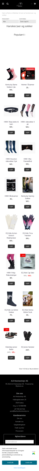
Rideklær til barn (18, 13)
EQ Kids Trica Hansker (28, 234)
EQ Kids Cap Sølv (27, 273)
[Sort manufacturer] (10, 21)
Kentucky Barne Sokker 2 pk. (11, 86)
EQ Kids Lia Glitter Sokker (11, 311)
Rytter (9, 13)
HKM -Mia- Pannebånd (28, 160)
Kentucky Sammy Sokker (27, 197)
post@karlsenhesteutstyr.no (19, 411)
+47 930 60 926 (19, 409)
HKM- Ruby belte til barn (11, 123)
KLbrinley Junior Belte (11, 348)
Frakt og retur (19, 428)
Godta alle (28, 462)
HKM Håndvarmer (11, 196)
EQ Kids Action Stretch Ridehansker (11, 235)
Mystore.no (19, 386)
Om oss (19, 418)
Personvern (19, 431)
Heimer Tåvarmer (27, 85)
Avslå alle (10, 462)
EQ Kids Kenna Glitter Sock (27, 311)
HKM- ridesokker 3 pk (28, 123)
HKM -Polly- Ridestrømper (11, 274)
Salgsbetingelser (19, 425)
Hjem (4, 13)
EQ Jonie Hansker (27, 347)
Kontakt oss (19, 421)
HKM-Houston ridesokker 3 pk (11, 160)
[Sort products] (27, 21)
